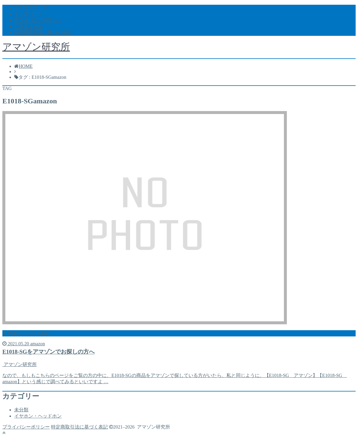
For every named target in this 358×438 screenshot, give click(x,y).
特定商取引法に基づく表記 (42, 32)
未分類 (21, 409)
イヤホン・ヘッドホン (38, 415)
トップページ (28, 13)
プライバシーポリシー (38, 20)
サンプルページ (30, 7)
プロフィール (28, 26)
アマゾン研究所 (36, 46)
